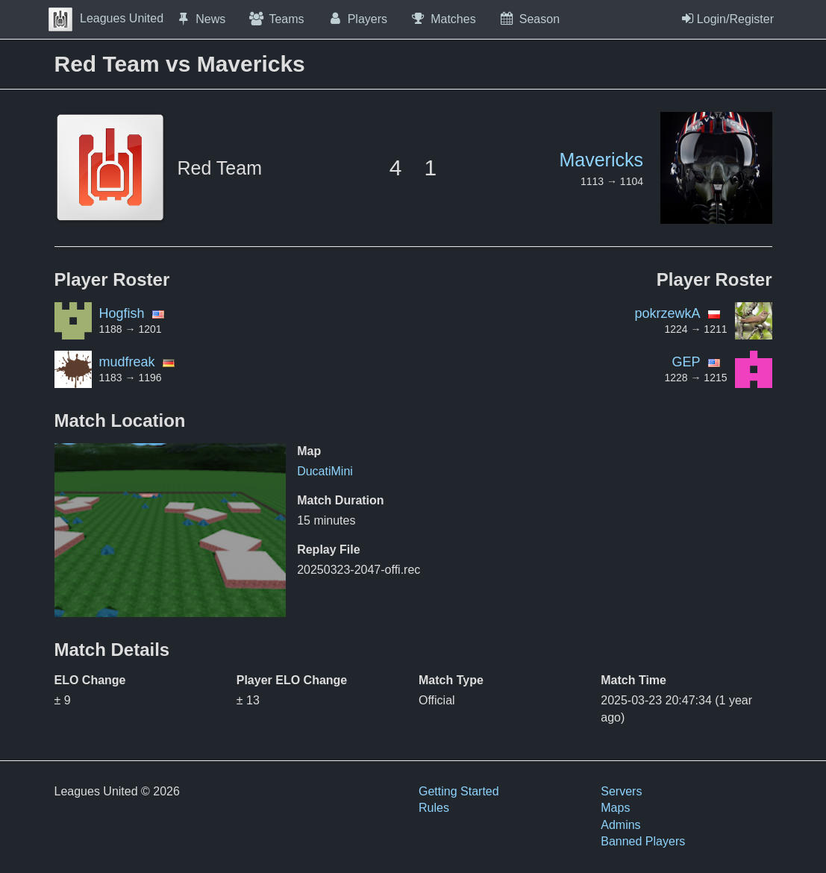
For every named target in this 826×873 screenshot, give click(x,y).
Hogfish (122, 313)
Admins (620, 825)
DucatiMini (325, 471)
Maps (615, 807)
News (200, 18)
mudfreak (127, 361)
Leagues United (106, 18)
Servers (621, 791)
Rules (434, 807)
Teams (276, 18)
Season (529, 18)
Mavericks (601, 159)
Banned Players (643, 841)
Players (357, 18)
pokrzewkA (667, 313)
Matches (443, 18)
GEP (686, 361)
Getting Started (459, 791)
